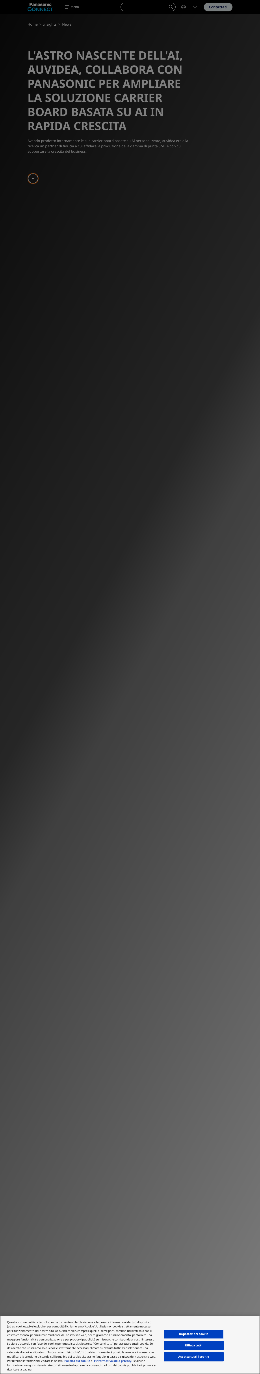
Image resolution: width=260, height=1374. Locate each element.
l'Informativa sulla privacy (112, 1361)
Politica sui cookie (77, 1361)
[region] (130, 1345)
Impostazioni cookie (193, 1334)
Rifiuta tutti (193, 1345)
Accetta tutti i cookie (193, 1357)
